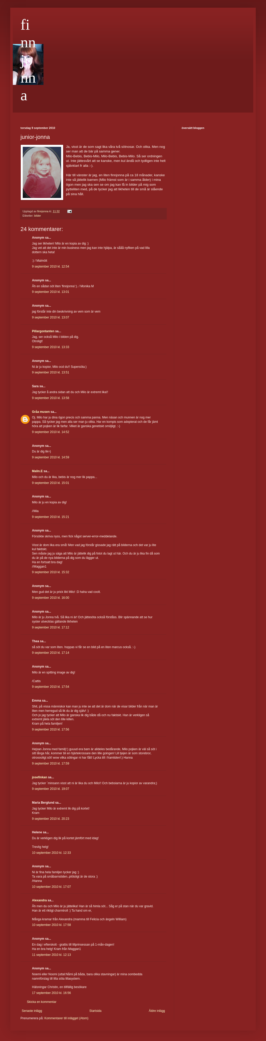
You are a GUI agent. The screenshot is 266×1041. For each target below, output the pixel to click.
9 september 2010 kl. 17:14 (50, 653)
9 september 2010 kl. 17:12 (50, 627)
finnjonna (28, 60)
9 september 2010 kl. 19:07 (50, 789)
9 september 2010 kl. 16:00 (50, 598)
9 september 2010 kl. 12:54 (50, 266)
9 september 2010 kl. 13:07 (50, 317)
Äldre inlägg (157, 1011)
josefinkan (39, 777)
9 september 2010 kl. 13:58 (50, 398)
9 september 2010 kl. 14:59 (50, 457)
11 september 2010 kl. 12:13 (51, 955)
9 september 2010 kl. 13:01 (50, 292)
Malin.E (37, 471)
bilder (37, 215)
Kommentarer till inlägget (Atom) (66, 1018)
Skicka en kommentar (41, 1002)
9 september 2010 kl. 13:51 (50, 372)
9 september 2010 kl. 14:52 (50, 432)
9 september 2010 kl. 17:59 (50, 763)
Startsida (95, 1011)
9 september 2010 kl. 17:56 (50, 729)
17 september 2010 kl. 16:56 (51, 993)
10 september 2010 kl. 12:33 (51, 853)
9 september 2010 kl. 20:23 (50, 819)
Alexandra (39, 900)
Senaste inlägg (32, 1011)
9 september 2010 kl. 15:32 (50, 572)
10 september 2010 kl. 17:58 (51, 925)
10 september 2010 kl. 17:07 (51, 887)
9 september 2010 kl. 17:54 (50, 687)
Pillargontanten (43, 331)
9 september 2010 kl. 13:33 (50, 347)
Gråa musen (41, 412)
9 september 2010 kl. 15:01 (50, 483)
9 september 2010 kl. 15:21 (50, 517)
